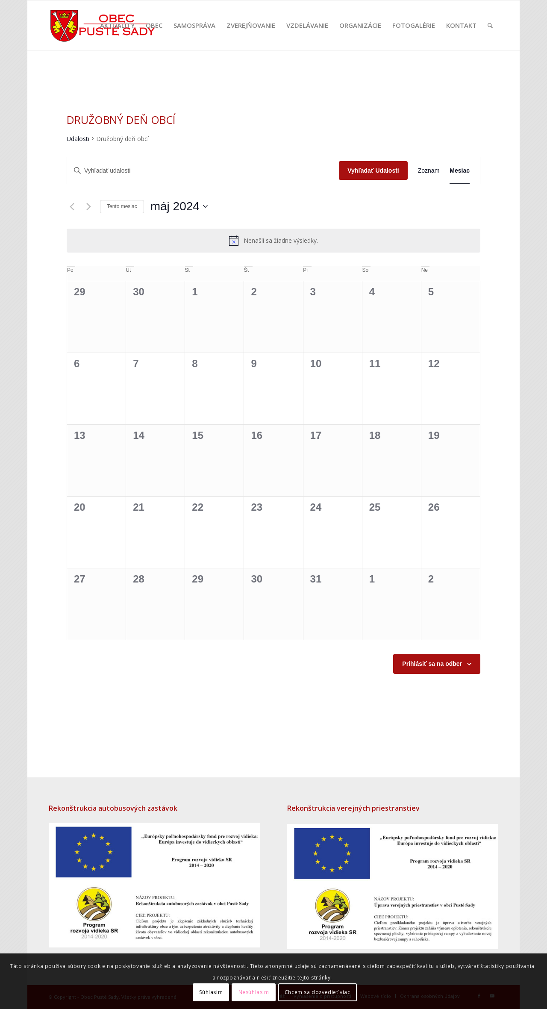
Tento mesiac (122, 206)
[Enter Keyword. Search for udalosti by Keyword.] (203, 170)
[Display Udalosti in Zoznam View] (429, 170)
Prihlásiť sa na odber (432, 663)
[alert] (273, 241)
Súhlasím (211, 992)
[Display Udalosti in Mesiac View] (460, 170)
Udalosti (78, 139)
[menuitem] (117, 25)
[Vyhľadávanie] (490, 25)
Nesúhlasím (253, 992)
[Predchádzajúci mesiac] (72, 206)
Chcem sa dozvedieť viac (317, 992)
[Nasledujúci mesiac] (88, 206)
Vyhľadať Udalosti (373, 170)
